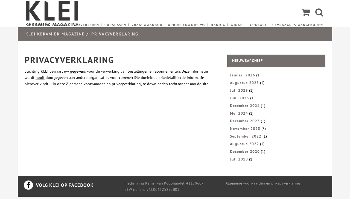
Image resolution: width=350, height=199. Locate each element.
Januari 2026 (242, 75)
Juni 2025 (239, 98)
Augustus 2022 (244, 143)
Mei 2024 (239, 113)
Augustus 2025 (244, 82)
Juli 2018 (239, 159)
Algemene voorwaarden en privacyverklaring (263, 183)
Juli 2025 (239, 90)
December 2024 (245, 105)
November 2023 (245, 128)
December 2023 (245, 120)
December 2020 (245, 151)
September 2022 (245, 136)
